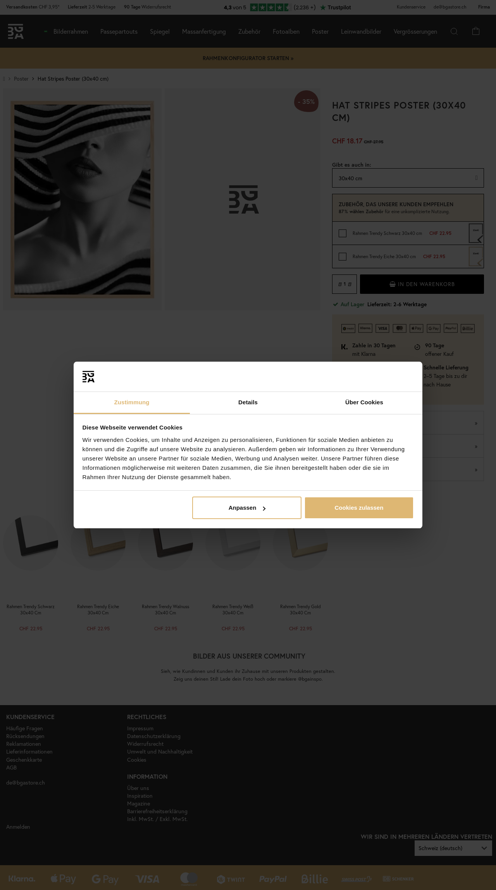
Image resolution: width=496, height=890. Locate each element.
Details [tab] (248, 402)
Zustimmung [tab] (132, 402)
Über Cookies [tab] (364, 402)
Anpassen (247, 507)
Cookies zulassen (358, 507)
